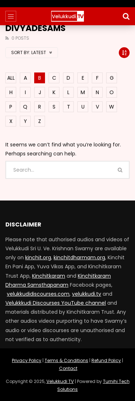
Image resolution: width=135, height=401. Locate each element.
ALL (11, 77)
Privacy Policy (26, 360)
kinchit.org (38, 257)
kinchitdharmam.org (79, 257)
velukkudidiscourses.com (38, 294)
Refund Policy (106, 360)
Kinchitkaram (48, 275)
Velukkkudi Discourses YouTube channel (55, 303)
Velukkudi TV (60, 381)
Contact (68, 368)
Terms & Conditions (66, 360)
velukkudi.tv (86, 294)
